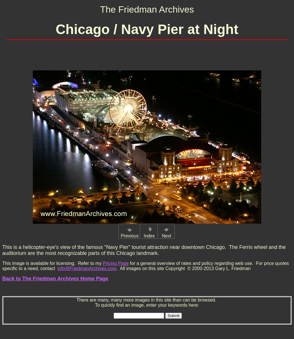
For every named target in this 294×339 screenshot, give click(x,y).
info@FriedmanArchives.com (87, 268)
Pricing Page (116, 263)
